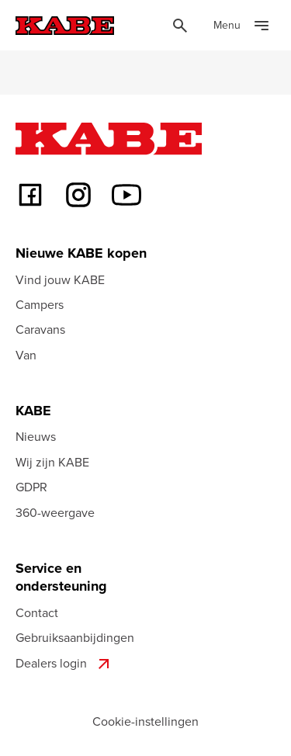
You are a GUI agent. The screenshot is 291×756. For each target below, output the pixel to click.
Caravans (40, 329)
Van (26, 354)
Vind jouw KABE (60, 279)
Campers (40, 304)
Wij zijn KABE (52, 461)
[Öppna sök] (180, 26)
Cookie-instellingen (145, 721)
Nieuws (36, 436)
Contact (37, 612)
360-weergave (55, 512)
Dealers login (64, 663)
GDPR (31, 486)
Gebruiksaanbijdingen (75, 637)
